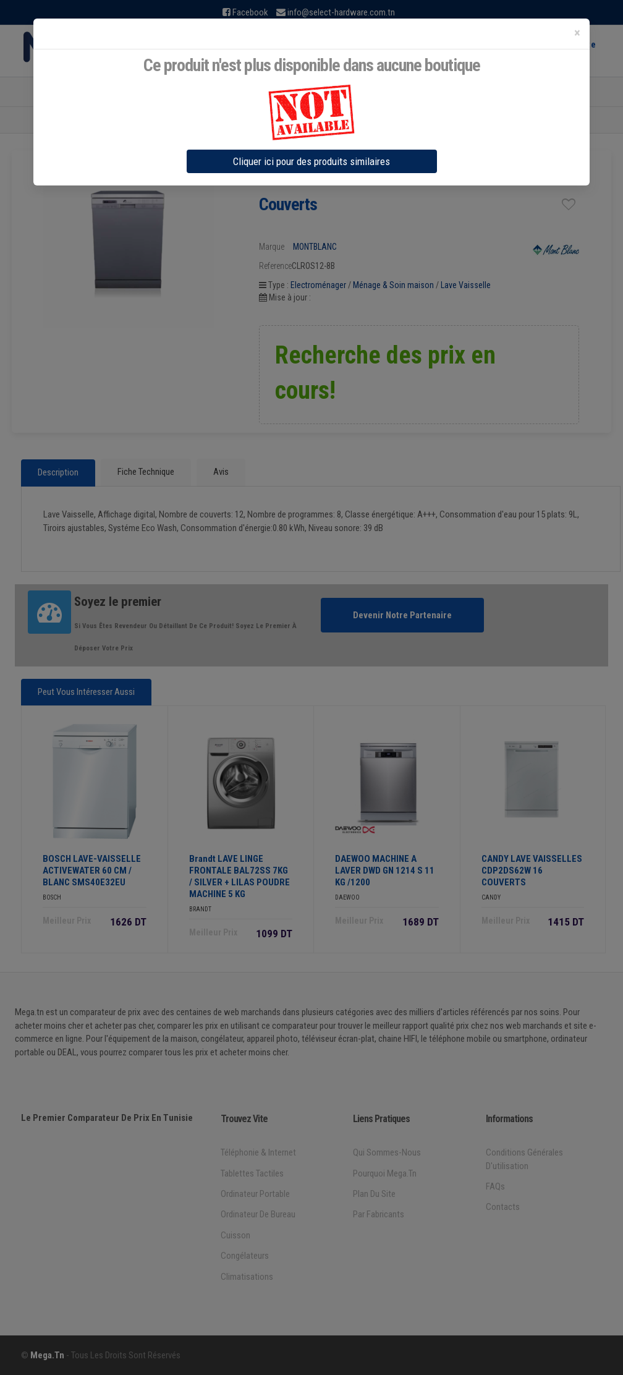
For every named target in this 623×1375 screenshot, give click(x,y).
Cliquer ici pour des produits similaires (311, 161)
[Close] (577, 33)
